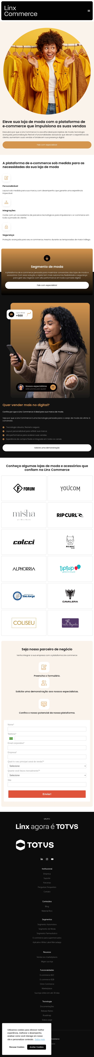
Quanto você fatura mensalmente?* (24, 771)
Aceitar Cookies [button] (37, 1047)
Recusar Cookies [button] (16, 1047)
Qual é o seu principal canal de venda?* (26, 762)
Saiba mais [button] (40, 1039)
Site (9, 780)
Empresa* (12, 752)
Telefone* (12, 734)
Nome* (11, 725)
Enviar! (47, 794)
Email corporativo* (16, 743)
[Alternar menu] (89, 10)
